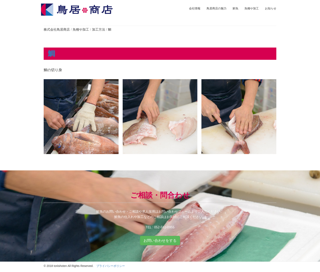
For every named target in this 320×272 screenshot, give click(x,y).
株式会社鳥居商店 (57, 29)
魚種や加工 (251, 8)
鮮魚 (235, 8)
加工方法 (98, 29)
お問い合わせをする (160, 241)
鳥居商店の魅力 (217, 8)
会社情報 (194, 8)
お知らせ (270, 8)
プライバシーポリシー (110, 266)
